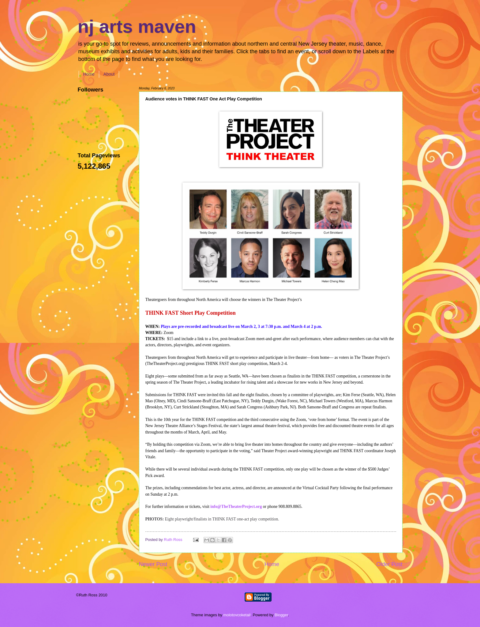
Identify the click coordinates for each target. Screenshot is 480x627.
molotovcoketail (237, 615)
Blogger (281, 615)
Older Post (389, 564)
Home (89, 74)
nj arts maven (137, 26)
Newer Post (153, 564)
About (109, 74)
